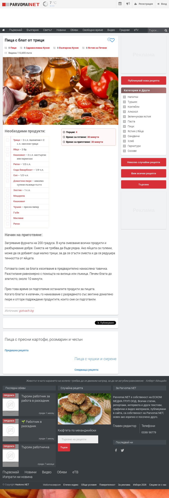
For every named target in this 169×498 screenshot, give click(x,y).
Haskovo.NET (22, 484)
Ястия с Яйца (136, 131)
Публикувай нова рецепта (143, 80)
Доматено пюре (22, 181)
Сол (15, 175)
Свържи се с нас (157, 484)
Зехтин (17, 190)
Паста (131, 121)
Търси (63, 447)
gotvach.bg (26, 310)
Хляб (131, 141)
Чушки (17, 207)
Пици (13, 47)
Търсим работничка (35, 447)
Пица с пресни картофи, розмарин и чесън (44, 339)
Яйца (16, 149)
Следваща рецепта (86, 369)
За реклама (124, 484)
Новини (61, 30)
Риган (16, 164)
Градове (124, 30)
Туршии (132, 102)
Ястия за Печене (97, 47)
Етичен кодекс (70, 484)
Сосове (132, 151)
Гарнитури (134, 146)
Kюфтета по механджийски (77, 430)
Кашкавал (19, 155)
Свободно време (93, 30)
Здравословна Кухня (38, 47)
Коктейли (133, 106)
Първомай (11, 472)
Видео (46, 472)
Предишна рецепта (17, 350)
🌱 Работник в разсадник (31, 424)
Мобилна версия (52, 484)
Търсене (144, 184)
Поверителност (107, 484)
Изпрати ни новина (17, 476)
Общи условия (89, 484)
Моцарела (19, 195)
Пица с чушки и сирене (95, 358)
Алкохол (133, 111)
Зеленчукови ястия (139, 116)
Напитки (133, 97)
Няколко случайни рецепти (143, 162)
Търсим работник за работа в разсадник (35, 398)
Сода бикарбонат (23, 169)
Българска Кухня (68, 47)
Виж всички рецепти (143, 173)
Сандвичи (134, 136)
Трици (16, 140)
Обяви (62, 472)
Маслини (18, 218)
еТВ (75, 472)
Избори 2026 (139, 484)
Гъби (16, 212)
